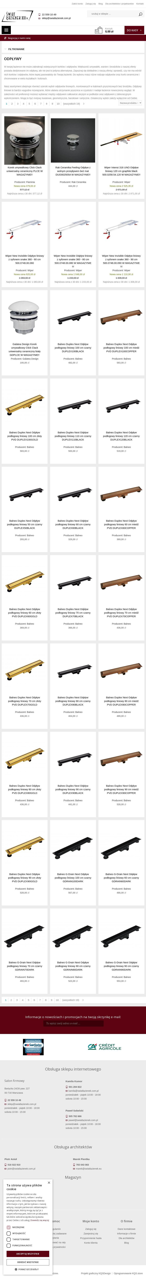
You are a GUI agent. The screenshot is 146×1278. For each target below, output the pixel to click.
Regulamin (55, 1229)
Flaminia (30, 182)
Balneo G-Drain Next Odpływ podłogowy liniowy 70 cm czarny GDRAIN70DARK (24, 966)
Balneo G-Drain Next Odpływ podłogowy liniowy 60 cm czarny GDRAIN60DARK (121, 878)
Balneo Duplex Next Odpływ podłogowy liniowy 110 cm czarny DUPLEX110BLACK (73, 436)
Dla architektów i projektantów (119, 3)
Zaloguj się (90, 3)
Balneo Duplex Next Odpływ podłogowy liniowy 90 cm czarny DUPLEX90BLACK (73, 789)
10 (58, 103)
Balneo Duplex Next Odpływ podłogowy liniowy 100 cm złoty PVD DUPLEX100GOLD (24, 436)
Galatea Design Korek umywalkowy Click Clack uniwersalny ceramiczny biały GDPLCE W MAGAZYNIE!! (25, 349)
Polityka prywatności (55, 1247)
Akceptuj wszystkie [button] (27, 1253)
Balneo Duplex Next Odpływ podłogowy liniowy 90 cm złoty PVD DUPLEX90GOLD (24, 878)
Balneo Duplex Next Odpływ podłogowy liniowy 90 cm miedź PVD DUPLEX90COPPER (121, 789)
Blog (100, 3)
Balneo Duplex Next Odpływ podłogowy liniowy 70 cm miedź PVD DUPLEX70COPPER (121, 613)
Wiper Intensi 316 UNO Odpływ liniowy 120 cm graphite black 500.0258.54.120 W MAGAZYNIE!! (121, 171)
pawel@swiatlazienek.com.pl (83, 1120)
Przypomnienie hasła (91, 1238)
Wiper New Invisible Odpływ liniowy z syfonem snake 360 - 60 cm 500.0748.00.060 (24, 259)
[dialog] (27, 1227)
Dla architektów (126, 1238)
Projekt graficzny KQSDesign (96, 1273)
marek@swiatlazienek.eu (89, 1168)
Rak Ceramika (79, 182)
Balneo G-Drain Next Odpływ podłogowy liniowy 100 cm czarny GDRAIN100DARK (73, 878)
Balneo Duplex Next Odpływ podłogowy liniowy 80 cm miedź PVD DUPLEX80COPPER (121, 701)
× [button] (49, 1183)
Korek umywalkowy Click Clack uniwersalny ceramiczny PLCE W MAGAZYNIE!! (25, 171)
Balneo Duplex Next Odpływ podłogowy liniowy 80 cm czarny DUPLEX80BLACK (73, 701)
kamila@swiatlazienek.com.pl (84, 1091)
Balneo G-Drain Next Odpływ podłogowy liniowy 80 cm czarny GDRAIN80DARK (73, 966)
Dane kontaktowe (126, 1229)
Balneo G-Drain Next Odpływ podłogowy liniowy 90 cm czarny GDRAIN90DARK (121, 966)
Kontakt (140, 3)
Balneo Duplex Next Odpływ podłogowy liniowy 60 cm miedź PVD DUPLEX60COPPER (121, 524)
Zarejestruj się (91, 1233)
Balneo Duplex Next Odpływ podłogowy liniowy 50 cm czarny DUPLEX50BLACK (24, 524)
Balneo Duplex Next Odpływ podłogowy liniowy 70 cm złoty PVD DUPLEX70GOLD (24, 701)
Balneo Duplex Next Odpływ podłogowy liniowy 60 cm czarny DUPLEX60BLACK (73, 524)
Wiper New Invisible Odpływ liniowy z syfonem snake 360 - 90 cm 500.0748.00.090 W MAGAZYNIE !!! (121, 261)
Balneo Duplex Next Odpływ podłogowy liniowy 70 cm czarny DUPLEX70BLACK (73, 613)
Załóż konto (77, 3)
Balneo (79, 358)
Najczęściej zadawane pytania (55, 1235)
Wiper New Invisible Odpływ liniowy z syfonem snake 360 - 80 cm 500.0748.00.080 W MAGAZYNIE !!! (73, 261)
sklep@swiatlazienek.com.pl (56, 18)
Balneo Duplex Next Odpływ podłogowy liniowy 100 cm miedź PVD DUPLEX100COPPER (121, 348)
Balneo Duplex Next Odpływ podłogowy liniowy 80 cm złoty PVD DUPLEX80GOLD (24, 789)
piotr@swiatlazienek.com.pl (21, 1168)
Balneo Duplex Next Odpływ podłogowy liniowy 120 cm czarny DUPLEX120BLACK (121, 436)
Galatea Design (31, 358)
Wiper (127, 182)
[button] (28, 1269)
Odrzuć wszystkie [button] (28, 1262)
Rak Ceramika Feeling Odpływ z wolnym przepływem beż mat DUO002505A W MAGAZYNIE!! (73, 171)
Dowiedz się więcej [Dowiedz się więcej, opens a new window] (40, 1220)
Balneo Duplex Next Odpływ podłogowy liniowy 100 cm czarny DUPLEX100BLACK (73, 348)
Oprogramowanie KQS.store (128, 1273)
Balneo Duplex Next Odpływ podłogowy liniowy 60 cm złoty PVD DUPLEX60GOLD (24, 613)
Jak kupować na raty (55, 1242)
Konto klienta (90, 1242)
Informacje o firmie (126, 1233)
